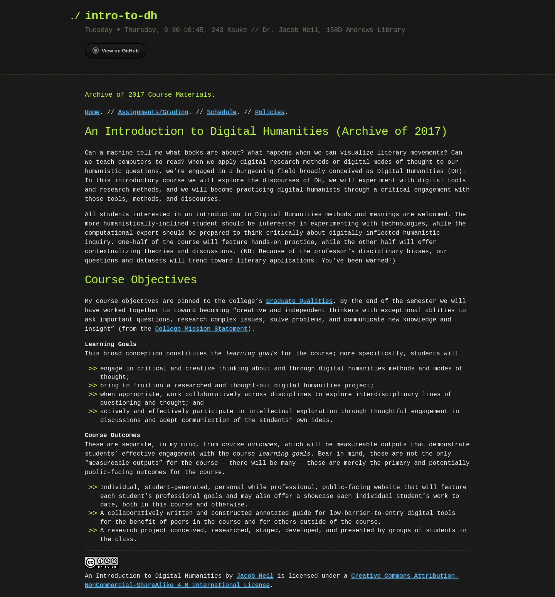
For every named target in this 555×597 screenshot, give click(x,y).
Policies (270, 112)
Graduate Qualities (299, 301)
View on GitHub (115, 50)
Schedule (222, 112)
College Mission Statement (201, 329)
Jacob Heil (255, 575)
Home (92, 112)
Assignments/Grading (153, 112)
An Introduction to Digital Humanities (153, 575)
